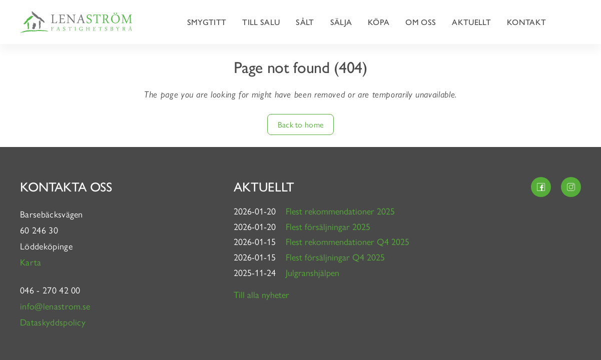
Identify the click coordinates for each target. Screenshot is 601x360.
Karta (32, 262)
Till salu (261, 22)
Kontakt (526, 22)
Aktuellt (471, 22)
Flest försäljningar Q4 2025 (335, 256)
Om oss (420, 22)
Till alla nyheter (261, 294)
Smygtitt (207, 22)
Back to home (301, 124)
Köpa (378, 22)
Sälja (341, 22)
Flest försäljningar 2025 (328, 226)
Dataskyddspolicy (53, 322)
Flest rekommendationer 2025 (340, 210)
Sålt (305, 22)
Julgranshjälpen (312, 272)
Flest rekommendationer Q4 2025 (347, 241)
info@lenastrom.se (55, 306)
